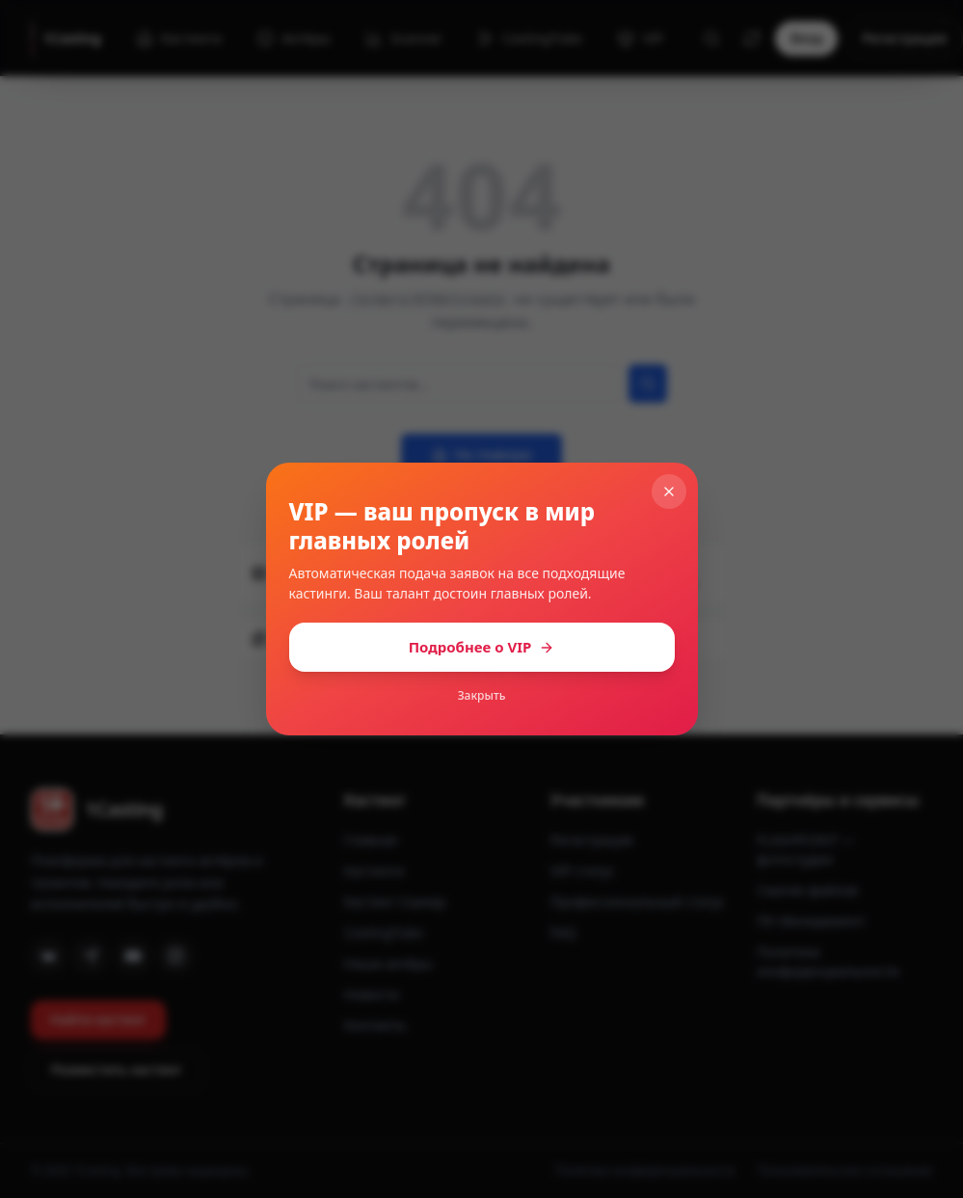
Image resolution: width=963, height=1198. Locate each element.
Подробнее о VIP (482, 646)
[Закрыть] (669, 491)
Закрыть (482, 695)
